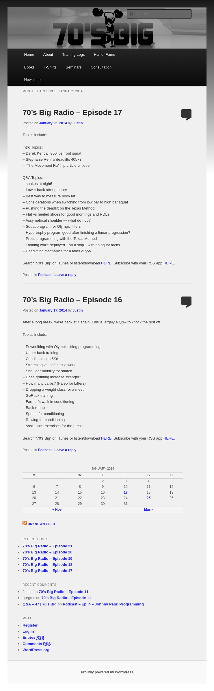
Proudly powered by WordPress (107, 672)
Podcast (45, 275)
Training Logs (73, 54)
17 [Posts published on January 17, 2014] (125, 492)
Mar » (148, 509)
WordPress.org (36, 650)
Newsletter (33, 79)
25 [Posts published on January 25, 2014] (148, 498)
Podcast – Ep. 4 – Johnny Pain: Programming (103, 604)
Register (30, 625)
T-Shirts (50, 67)
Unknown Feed (41, 524)
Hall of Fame (104, 54)
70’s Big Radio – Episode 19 (47, 558)
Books (29, 67)
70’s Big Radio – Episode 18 (47, 564)
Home (29, 54)
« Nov (57, 509)
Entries (33, 637)
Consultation (101, 67)
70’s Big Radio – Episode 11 (63, 592)
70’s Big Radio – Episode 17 (72, 112)
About (48, 54)
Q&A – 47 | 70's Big (40, 604)
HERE (106, 263)
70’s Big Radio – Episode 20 (47, 552)
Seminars (73, 67)
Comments (37, 644)
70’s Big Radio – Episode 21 (47, 546)
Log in (28, 631)
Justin (77, 123)
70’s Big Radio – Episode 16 (72, 299)
